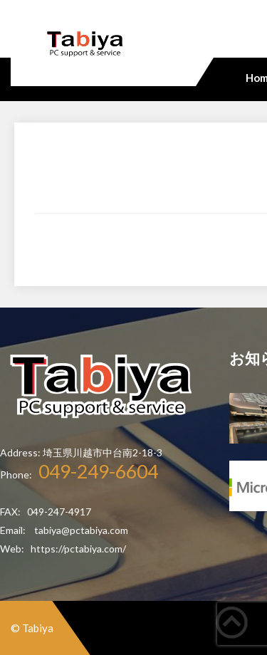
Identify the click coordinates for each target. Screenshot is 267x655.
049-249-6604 (98, 471)
